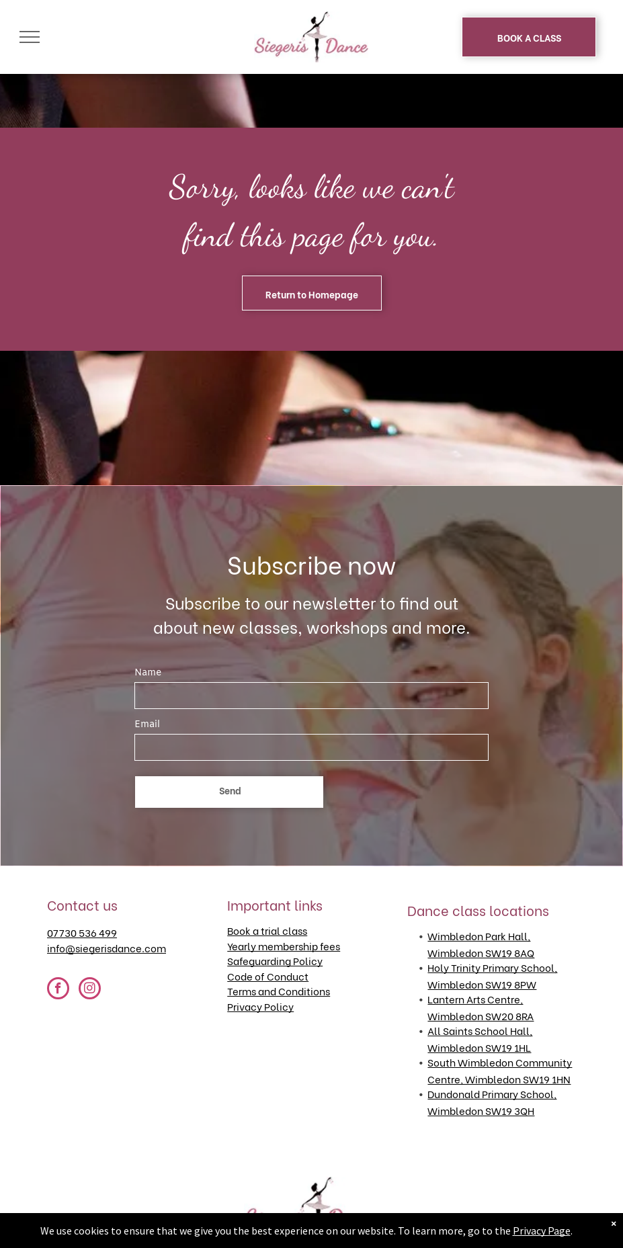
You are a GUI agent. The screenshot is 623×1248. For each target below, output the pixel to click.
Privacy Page (542, 1230)
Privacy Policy (260, 1006)
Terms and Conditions (278, 990)
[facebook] (58, 990)
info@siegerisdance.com (106, 947)
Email (147, 724)
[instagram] (90, 990)
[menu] (29, 36)
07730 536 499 (82, 932)
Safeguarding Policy (275, 960)
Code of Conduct (267, 975)
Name (147, 673)
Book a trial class (267, 930)
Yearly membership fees (283, 945)
